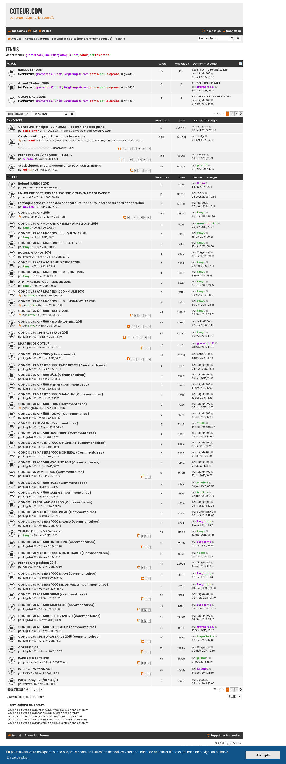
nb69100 (28, 207)
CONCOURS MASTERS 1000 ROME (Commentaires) (57, 512)
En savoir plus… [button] (19, 757)
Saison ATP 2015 (30, 70)
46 (144, 149)
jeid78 (201, 193)
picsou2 (202, 165)
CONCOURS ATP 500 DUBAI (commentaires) (52, 594)
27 (131, 160)
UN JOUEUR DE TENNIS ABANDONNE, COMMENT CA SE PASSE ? (64, 193)
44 (134, 149)
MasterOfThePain (33, 256)
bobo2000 (203, 321)
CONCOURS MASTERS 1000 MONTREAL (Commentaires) (61, 452)
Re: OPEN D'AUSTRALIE (206, 83)
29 (139, 160)
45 (139, 149)
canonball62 (205, 511)
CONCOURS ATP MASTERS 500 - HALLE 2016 (50, 243)
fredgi (200, 136)
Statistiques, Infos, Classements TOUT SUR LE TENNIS (59, 165)
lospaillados (205, 636)
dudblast (203, 126)
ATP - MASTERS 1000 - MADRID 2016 (44, 282)
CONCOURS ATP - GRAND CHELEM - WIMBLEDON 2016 (58, 224)
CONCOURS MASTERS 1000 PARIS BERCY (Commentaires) (62, 365)
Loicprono (102, 55)
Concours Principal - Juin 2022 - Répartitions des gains (61, 127)
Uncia (48, 55)
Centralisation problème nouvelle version (51, 136)
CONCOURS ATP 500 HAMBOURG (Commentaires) (57, 433)
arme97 (28, 197)
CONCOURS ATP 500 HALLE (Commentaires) (52, 483)
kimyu (201, 212)
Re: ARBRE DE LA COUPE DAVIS (211, 96)
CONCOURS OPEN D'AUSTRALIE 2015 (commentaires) (59, 637)
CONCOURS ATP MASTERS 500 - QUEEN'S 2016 (52, 233)
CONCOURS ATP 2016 (34, 213)
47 (148, 149)
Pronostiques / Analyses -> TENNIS (45, 155)
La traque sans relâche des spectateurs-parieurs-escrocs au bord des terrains (81, 203)
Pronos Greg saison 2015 (37, 563)
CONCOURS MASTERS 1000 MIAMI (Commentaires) (57, 574)
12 (149, 337)
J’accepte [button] (263, 755)
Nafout (201, 202)
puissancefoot (32, 662)
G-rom (73, 55)
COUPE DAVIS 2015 (32, 97)
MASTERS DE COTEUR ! (34, 343)
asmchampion (207, 223)
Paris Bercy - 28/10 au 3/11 (38, 680)
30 (144, 160)
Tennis (12, 49)
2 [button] (232, 113)
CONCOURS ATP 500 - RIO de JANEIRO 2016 (50, 322)
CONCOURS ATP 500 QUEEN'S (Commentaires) (54, 492)
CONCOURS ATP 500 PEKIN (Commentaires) (52, 404)
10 (149, 217)
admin (83, 55)
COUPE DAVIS (28, 647)
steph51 (201, 154)
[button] (241, 113)
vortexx (27, 684)
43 (129, 149)
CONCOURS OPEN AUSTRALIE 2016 (43, 332)
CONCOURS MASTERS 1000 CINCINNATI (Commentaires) (62, 443)
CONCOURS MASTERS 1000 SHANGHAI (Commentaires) (60, 394)
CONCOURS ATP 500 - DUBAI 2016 (43, 311)
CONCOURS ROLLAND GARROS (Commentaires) (55, 502)
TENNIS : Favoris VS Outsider (40, 531)
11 (145, 337)
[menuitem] (32, 31)
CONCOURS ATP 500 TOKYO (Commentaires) (53, 414)
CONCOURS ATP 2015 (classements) (46, 354)
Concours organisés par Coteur (91, 131)
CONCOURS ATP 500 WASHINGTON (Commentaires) (59, 462)
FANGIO (27, 673)
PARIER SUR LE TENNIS (34, 658)
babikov (202, 492)
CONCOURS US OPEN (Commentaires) (48, 423)
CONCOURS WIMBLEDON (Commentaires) (51, 472)
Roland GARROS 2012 (34, 183)
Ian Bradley (235, 743)
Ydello (201, 423)
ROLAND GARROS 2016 (34, 253)
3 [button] (236, 113)
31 (149, 160)
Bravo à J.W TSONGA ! (35, 669)
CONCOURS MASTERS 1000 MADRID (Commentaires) (59, 522)
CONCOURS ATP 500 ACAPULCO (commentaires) (56, 605)
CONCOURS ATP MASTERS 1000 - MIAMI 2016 (51, 291)
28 (135, 160)
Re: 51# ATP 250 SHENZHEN (209, 69)
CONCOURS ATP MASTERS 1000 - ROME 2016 (51, 272)
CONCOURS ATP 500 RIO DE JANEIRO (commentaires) (59, 616)
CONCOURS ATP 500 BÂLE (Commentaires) (52, 375)
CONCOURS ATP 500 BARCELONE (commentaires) (57, 542)
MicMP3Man (30, 187)
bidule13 (202, 482)
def (91, 55)
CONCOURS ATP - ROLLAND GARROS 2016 (49, 262)
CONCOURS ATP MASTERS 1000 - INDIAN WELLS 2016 (57, 301)
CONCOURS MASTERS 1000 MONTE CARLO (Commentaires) (63, 553)
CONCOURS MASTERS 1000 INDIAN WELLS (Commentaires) (63, 585)
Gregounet (203, 252)
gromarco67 (34, 55)
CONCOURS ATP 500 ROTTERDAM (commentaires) (57, 627)
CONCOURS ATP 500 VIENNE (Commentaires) (53, 385)
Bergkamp (60, 55)
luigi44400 (127, 74)
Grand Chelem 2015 (33, 83)
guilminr (203, 658)
